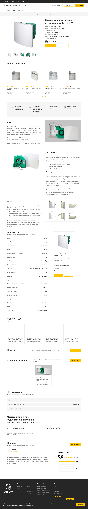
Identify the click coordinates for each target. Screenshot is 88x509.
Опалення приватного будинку (43, 490)
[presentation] (75, 493)
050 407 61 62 (56, 488)
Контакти (17, 1)
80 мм (45, 291)
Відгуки (61, 14)
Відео (37, 14)
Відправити (69, 499)
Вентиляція (14, 10)
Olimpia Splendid (30, 491)
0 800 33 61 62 (57, 486)
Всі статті (75, 350)
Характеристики (31, 14)
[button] (41, 34)
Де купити (63, 45)
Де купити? (21, 5)
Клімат (18, 488)
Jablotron (28, 486)
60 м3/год (44, 253)
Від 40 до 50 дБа (42, 276)
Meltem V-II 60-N (21, 10)
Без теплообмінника (41, 310)
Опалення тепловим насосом (43, 492)
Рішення (15, 5)
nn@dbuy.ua (56, 491)
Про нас (23, 1)
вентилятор (44, 242)
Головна (8, 10)
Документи (52, 14)
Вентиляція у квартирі (41, 488)
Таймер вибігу (43, 261)
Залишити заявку (51, 45)
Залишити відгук (75, 444)
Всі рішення (75, 360)
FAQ (57, 14)
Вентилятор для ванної (13, 137)
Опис (25, 14)
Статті (42, 14)
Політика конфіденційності (27, 505)
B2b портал (68, 5)
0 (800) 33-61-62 (57, 5)
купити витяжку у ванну (60, 192)
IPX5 (46, 257)
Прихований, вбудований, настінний (38, 268)
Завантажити (75, 400)
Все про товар (10, 14)
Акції (13, 1)
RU (80, 1)
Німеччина (44, 264)
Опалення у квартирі (41, 494)
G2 (46, 272)
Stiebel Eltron (29, 493)
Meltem (45, 238)
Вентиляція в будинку (41, 486)
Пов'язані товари (18, 14)
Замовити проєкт (7, 1)
